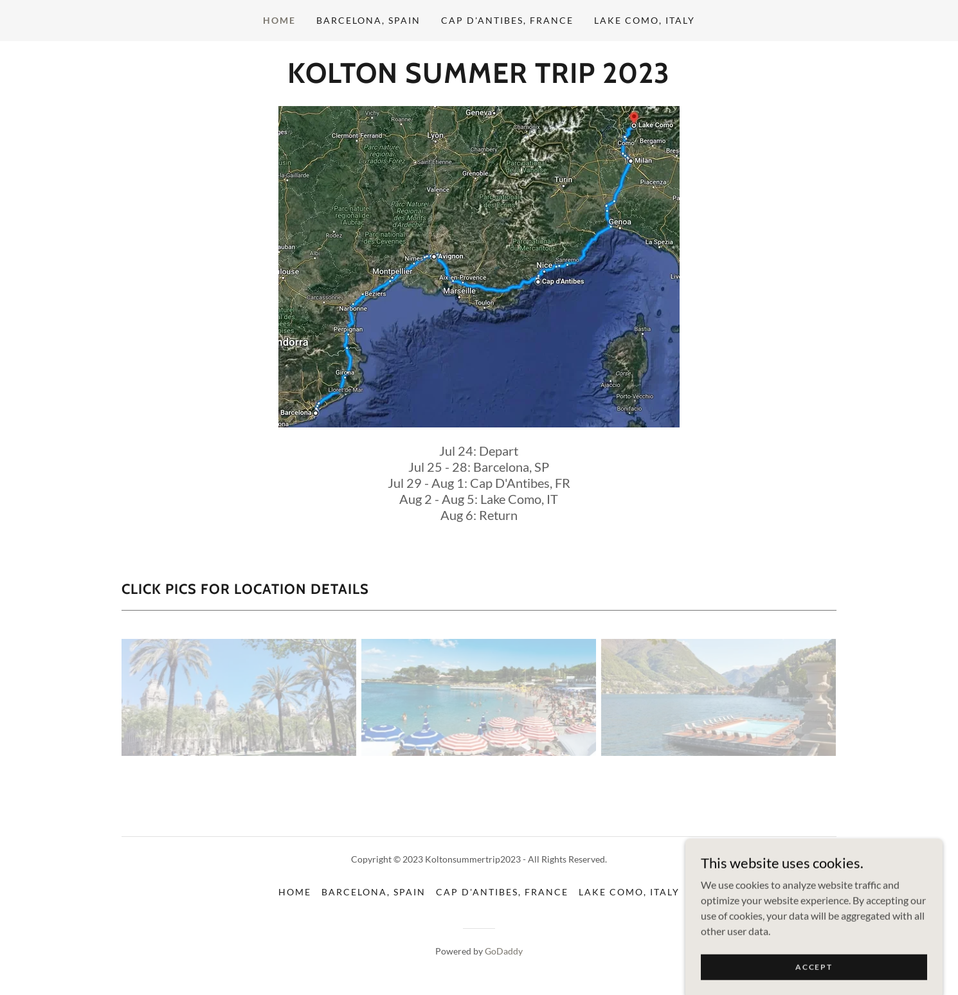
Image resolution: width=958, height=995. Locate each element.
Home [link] (279, 20)
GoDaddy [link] (504, 951)
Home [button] (294, 891)
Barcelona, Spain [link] (368, 20)
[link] (478, 79)
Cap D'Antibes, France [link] (507, 20)
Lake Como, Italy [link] (644, 20)
